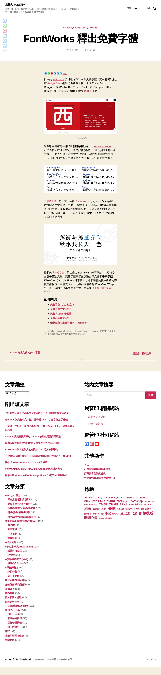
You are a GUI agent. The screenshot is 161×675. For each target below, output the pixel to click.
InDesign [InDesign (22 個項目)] (144, 502)
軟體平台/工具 (13, 618)
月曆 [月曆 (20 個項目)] (118, 513)
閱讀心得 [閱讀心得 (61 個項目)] (90, 522)
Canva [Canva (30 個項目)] (109, 502)
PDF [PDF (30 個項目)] (94, 505)
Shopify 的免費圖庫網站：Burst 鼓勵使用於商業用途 (36, 440)
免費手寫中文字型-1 (62, 313)
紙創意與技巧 (13, 610)
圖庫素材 (13, 537)
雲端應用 (10, 648)
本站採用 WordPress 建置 (63, 668)
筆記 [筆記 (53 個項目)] (108, 517)
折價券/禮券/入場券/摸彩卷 (23, 516)
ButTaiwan (52, 336)
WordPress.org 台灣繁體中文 (101, 482)
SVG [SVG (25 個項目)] (153, 506)
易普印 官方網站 (97, 421)
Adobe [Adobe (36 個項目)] (88, 502)
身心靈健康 (14, 584)
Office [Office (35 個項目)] (87, 505)
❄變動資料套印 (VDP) (18, 567)
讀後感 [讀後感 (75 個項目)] (148, 517)
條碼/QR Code (16, 571)
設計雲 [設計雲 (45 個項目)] (137, 517)
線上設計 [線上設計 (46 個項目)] (126, 517)
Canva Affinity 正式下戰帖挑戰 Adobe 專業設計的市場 (37, 477)
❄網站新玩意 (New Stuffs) (20, 554)
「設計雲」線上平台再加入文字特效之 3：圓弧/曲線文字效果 (40, 417)
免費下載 (106, 336)
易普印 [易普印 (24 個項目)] (104, 513)
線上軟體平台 (15, 635)
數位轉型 (13, 579)
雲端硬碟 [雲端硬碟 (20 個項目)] (108, 523)
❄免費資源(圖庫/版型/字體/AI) (75, 28)
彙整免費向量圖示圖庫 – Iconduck (70, 327)
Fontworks (82, 206)
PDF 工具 (13, 622)
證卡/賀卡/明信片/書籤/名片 (23, 525)
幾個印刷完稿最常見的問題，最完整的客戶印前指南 (35, 447)
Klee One (79, 336)
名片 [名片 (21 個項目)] (149, 509)
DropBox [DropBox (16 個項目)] (117, 502)
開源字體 (77, 339)
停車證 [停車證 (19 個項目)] (131, 509)
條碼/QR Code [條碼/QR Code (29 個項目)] (132, 513)
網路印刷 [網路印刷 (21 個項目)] (115, 518)
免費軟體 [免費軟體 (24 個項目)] (138, 509)
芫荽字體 (60, 277)
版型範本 (13, 546)
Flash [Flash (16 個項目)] (122, 502)
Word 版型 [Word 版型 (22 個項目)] (93, 509)
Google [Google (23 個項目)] (129, 502)
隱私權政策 (41, 668)
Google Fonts (58, 84)
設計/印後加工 (16, 559)
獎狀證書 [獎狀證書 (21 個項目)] (87, 518)
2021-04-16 (90, 51)
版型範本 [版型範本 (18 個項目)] (148, 513)
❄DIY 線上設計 (14, 503)
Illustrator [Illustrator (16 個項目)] (136, 502)
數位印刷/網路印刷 (16, 588)
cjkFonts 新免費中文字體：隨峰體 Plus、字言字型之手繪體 (40, 424)
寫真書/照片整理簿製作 (21, 512)
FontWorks (59, 80)
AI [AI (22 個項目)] (104, 502)
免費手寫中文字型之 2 (63, 309)
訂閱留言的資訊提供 (96, 477)
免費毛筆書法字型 (60, 322)
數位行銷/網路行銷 (16, 592)
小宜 (76, 51)
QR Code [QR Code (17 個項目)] (147, 506)
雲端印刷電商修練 (15, 644)
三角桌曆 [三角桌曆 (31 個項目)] (102, 508)
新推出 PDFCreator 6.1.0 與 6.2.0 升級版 (29, 470)
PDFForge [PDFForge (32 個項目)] (121, 505)
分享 (65, 75)
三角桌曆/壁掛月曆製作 (21, 507)
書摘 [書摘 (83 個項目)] (111, 512)
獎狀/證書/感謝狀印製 (20, 520)
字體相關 (95, 28)
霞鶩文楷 (52, 206)
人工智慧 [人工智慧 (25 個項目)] (123, 509)
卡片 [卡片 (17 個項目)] (145, 509)
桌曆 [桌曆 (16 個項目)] (122, 513)
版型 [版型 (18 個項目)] (142, 513)
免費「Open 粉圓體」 (63, 318)
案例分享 (10, 597)
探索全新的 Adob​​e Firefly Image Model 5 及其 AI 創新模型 (39, 483)
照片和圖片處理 (14, 605)
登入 (86, 469)
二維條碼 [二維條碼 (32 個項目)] (113, 508)
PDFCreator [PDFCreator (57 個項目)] (106, 505)
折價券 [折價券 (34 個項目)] (87, 513)
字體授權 (54, 339)
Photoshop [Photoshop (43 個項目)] (136, 505)
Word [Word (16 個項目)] (86, 509)
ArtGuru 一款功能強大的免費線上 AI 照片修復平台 (34, 453)
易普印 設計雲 (96, 427)
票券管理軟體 (15, 630)
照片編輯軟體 (15, 626)
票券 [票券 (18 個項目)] (102, 518)
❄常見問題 (11, 550)
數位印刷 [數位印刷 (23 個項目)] (96, 513)
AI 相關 (12, 533)
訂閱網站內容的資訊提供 (98, 473)
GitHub (88, 91)
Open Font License (92, 336)
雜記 (7, 639)
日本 (61, 339)
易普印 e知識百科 (16, 5)
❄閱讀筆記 (11, 575)
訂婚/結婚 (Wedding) (20, 614)
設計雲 (11, 563)
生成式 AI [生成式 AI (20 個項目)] (96, 518)
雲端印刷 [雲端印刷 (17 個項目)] (101, 523)
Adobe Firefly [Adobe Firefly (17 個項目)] (97, 502)
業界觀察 (10, 601)
